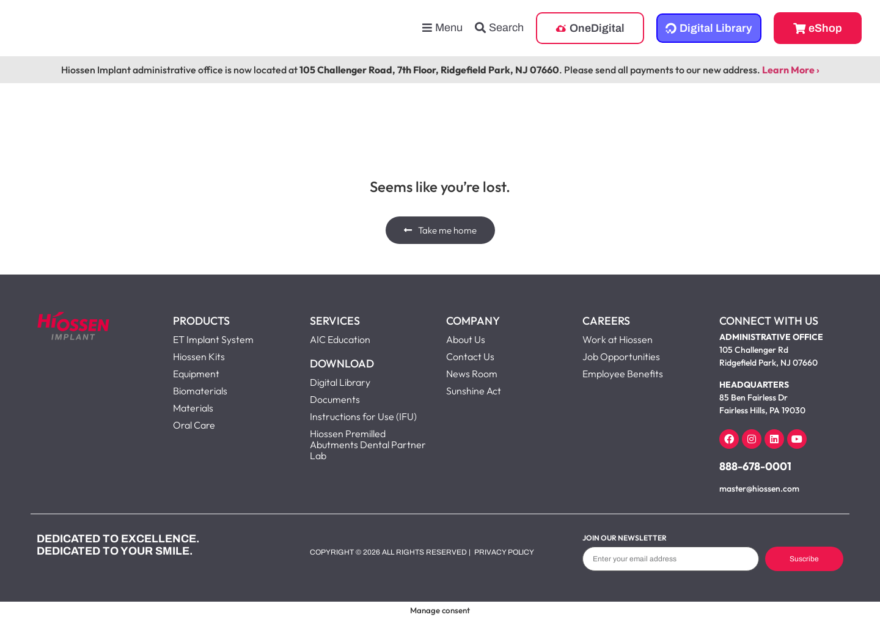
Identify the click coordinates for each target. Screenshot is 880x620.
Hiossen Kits (199, 356)
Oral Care (194, 425)
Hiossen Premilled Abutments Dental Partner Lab (368, 444)
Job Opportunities (621, 356)
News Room (471, 373)
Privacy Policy (504, 552)
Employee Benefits (622, 373)
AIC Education (340, 339)
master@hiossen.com (759, 488)
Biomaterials (200, 391)
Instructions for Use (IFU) (363, 416)
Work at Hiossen (617, 339)
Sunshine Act (473, 391)
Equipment (196, 373)
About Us (465, 339)
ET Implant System (213, 339)
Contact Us (470, 356)
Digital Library (340, 382)
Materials (193, 408)
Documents (335, 399)
